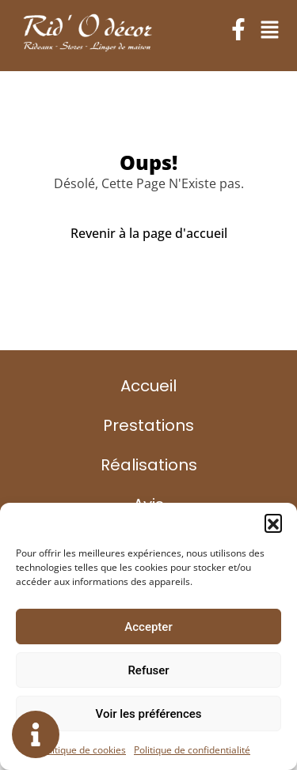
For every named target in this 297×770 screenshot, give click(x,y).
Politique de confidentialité (192, 750)
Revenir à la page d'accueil (148, 233)
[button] (273, 522)
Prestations (148, 425)
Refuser (148, 670)
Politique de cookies (82, 750)
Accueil (148, 386)
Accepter (148, 627)
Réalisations (149, 465)
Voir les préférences (149, 714)
